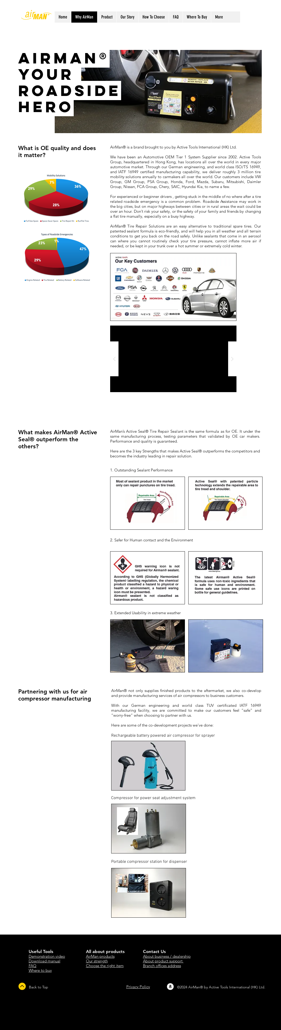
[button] (173, 359)
